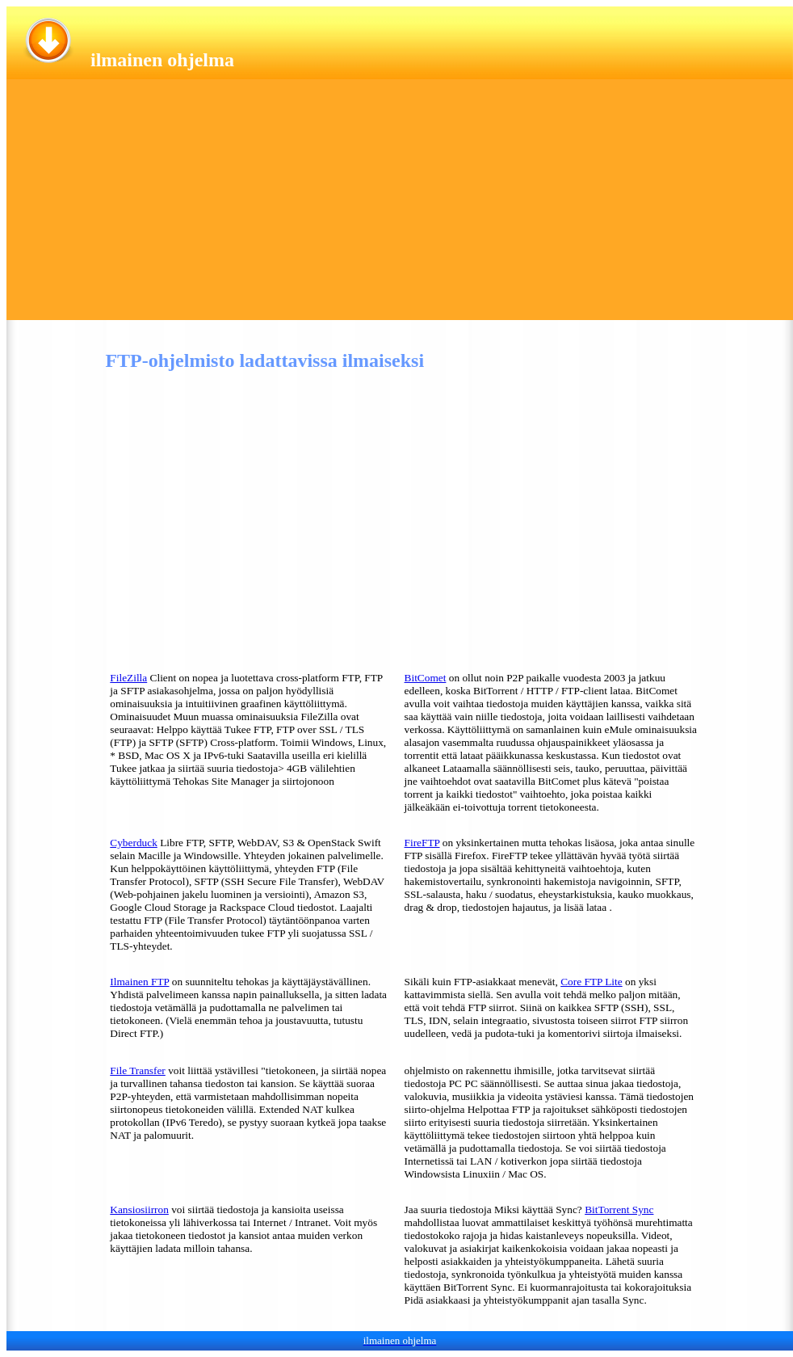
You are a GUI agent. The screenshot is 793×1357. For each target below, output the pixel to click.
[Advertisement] (399, 207)
